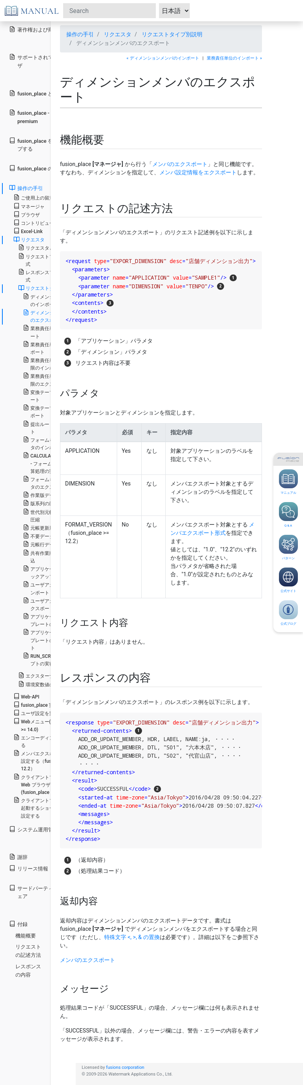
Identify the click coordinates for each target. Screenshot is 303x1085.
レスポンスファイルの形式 (48, 276)
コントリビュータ (36, 222)
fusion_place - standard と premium (43, 116)
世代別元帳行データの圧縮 (50, 515)
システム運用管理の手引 (41, 829)
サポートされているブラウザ (44, 61)
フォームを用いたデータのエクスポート (50, 483)
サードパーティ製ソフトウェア (44, 892)
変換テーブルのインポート (50, 395)
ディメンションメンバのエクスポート (50, 316)
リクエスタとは (38, 247)
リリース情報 (28, 868)
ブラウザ (26, 214)
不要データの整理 (45, 535)
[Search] (109, 10)
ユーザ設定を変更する (40, 713)
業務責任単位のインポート (50, 332)
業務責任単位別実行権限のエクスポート (50, 379)
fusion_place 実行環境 (40, 704)
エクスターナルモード (45, 675)
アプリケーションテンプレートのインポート (50, 620)
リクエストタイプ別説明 (172, 34)
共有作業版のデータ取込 (50, 556)
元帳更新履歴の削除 (48, 527)
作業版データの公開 (48, 494)
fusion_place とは (33, 93)
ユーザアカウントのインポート (50, 588)
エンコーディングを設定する (45, 741)
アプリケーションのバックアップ (50, 572)
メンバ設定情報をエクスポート (198, 172)
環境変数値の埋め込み (45, 684)
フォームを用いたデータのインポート (50, 443)
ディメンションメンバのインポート (50, 300)
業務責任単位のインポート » (234, 58)
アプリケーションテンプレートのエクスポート (50, 639)
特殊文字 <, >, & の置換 (132, 937)
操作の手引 (80, 34)
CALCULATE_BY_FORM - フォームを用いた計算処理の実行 (51, 463)
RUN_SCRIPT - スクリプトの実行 (49, 659)
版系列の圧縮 (41, 503)
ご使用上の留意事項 (38, 197)
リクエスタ (117, 34)
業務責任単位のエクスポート (50, 348)
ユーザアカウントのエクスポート (50, 604)
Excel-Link (28, 231)
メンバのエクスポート (180, 164)
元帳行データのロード (50, 544)
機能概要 (25, 936)
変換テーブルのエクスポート (50, 411)
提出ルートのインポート (50, 427)
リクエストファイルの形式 (48, 260)
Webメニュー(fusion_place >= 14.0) (45, 725)
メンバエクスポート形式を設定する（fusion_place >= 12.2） (45, 760)
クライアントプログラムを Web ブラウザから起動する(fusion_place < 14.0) (46, 784)
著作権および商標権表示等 (44, 29)
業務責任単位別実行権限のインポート (50, 364)
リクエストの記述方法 (28, 951)
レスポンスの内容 (28, 971)
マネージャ (29, 206)
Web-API (26, 696)
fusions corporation (125, 1067)
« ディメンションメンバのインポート (163, 58)
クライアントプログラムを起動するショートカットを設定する (45, 807)
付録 (18, 924)
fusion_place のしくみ (38, 168)
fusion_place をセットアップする (44, 144)
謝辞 (18, 856)
